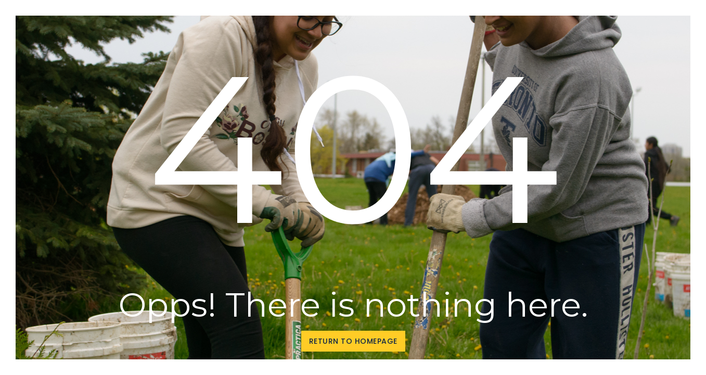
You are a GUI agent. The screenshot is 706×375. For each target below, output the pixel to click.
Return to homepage (353, 341)
